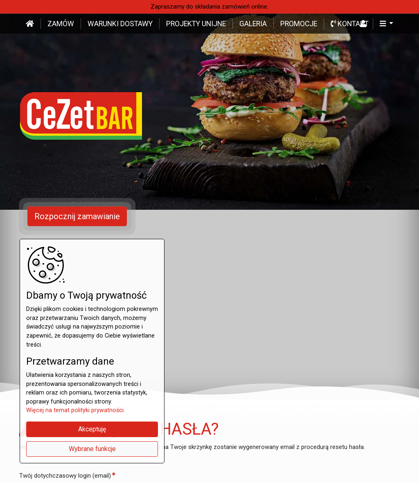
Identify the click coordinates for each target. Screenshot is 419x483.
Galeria (253, 24)
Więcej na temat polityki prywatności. (75, 410)
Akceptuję (92, 429)
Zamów (60, 24)
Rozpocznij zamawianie (77, 216)
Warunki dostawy (120, 24)
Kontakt (350, 24)
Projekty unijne (196, 24)
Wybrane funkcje (92, 449)
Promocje (298, 24)
